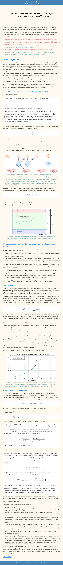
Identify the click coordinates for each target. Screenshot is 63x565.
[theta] (44, 139)
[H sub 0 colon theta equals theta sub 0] (20, 80)
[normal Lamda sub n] (18, 142)
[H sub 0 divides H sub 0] (13, 203)
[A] (31, 149)
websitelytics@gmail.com (29, 562)
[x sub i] (35, 139)
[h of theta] (7, 315)
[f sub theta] (26, 300)
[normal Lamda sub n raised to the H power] (37, 382)
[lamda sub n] (35, 179)
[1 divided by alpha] (11, 346)
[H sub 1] (10, 147)
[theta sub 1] (38, 260)
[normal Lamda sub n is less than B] (16, 147)
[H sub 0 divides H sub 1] (12, 205)
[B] (33, 149)
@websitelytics (44, 562)
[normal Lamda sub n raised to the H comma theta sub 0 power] (19, 327)
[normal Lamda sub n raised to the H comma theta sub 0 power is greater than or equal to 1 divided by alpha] (19, 330)
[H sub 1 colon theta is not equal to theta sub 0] (6, 298)
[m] (18, 102)
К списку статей (7, 556)
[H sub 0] (10, 145)
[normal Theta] (12, 300)
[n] (52, 142)
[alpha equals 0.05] (17, 386)
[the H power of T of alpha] (39, 386)
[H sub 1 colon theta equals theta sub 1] (44, 80)
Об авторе (36, 2)
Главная (26, 2)
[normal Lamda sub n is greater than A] (16, 145)
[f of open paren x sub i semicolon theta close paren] (7, 139)
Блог (31, 2)
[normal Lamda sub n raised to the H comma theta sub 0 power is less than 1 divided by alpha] (25, 332)
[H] (29, 98)
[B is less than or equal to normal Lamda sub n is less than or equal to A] (25, 149)
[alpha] (3, 203)
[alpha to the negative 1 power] (57, 384)
